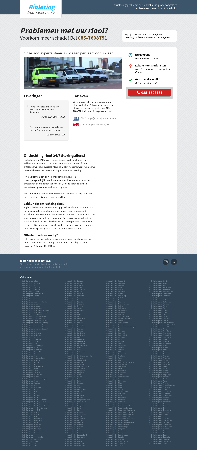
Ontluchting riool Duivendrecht (32, 437)
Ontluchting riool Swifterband (161, 302)
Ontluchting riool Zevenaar (160, 418)
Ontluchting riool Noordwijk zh (116, 335)
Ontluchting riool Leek (72, 410)
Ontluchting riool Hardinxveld (75, 335)
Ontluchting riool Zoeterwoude (161, 427)
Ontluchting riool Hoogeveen (75, 370)
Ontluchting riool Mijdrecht (115, 302)
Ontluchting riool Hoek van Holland (77, 366)
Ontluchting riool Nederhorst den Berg (119, 318)
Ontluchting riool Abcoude (31, 287)
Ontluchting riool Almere (30, 300)
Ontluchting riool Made (114, 287)
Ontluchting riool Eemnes (74, 281)
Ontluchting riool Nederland (115, 321)
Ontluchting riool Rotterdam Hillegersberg (120, 410)
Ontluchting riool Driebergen (31, 429)
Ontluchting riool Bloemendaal (32, 366)
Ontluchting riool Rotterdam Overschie (119, 418)
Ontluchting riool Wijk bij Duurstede (163, 385)
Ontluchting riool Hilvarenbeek (75, 360)
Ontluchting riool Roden (114, 389)
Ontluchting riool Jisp (72, 385)
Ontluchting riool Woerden (160, 397)
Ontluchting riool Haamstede (75, 327)
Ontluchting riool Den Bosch (31, 395)
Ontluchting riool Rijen (114, 383)
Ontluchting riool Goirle (73, 316)
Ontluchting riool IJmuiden (74, 383)
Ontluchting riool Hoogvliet (74, 372)
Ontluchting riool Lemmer (74, 422)
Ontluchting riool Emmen (74, 291)
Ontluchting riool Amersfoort (31, 304)
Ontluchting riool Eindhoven (74, 285)
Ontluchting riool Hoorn (73, 375)
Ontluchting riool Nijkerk (114, 329)
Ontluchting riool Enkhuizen (74, 294)
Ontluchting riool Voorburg (160, 360)
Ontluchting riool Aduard (30, 291)
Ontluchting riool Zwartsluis (160, 439)
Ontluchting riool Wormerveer (161, 402)
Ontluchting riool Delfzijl (30, 393)
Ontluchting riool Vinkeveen (160, 352)
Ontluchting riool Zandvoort (160, 412)
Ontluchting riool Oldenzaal (115, 352)
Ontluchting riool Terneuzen (160, 304)
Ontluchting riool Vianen (159, 350)
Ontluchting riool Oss (113, 360)
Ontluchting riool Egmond (74, 283)
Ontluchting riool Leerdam (74, 412)
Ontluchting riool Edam (30, 441)
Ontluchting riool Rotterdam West (117, 420)
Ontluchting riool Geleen (73, 308)
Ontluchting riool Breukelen (31, 372)
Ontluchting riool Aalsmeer (31, 283)
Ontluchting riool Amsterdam (32, 308)
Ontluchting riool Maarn (73, 441)
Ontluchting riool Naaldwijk (115, 312)
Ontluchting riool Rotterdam (116, 402)
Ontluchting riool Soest (158, 285)
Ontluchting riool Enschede (74, 296)
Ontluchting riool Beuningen (31, 360)
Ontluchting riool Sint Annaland (117, 441)
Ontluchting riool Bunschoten (32, 375)
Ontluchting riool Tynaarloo (160, 312)
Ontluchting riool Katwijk (73, 393)
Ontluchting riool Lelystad (74, 420)
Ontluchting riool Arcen (30, 337)
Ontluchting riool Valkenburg (161, 331)
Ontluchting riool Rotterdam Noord (118, 416)
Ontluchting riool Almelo (30, 298)
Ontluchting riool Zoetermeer (161, 424)
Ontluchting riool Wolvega (160, 399)
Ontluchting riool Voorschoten (161, 364)
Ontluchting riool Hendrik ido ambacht (78, 356)
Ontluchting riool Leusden (74, 424)
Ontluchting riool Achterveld (31, 289)
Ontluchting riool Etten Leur (74, 302)
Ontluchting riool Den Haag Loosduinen (35, 406)
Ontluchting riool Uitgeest (159, 316)
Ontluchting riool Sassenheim (116, 431)
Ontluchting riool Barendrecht (32, 350)
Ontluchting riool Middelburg (116, 296)
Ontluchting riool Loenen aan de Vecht (78, 433)
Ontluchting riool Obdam (114, 343)
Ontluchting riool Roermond (116, 393)
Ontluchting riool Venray (159, 348)
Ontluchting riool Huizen (73, 381)
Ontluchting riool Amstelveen (31, 306)
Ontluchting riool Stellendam (160, 300)
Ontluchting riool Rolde (114, 395)
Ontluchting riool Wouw (159, 404)
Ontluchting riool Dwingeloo (31, 439)
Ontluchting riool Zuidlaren (160, 431)
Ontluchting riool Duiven (30, 435)
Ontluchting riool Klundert (74, 397)
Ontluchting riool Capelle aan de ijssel (34, 379)
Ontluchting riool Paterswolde (116, 366)
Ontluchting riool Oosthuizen (116, 356)
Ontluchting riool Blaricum (31, 364)
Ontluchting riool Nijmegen (115, 331)
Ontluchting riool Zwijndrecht (161, 441)
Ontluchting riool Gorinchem (75, 318)
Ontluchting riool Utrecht (159, 321)
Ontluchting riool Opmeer (115, 358)
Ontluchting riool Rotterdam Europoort (119, 408)
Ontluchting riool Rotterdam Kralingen (119, 412)
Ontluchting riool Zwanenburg (161, 437)
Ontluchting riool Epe (72, 298)
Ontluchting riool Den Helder (31, 410)
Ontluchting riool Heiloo (73, 350)
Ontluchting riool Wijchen (159, 383)
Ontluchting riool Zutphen (159, 433)
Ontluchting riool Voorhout (160, 362)
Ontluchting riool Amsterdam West (33, 325)
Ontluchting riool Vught (159, 368)
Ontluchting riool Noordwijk (115, 333)
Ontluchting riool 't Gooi (30, 281)
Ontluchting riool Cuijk (29, 385)
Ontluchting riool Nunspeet (115, 341)
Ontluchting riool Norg (114, 339)
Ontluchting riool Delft (29, 391)
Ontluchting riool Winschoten (161, 391)
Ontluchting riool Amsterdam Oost (33, 318)
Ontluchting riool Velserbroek (161, 343)
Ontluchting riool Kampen (74, 391)
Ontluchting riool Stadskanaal (161, 294)
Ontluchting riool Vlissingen (160, 356)
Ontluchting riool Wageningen (161, 375)
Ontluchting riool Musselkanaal (116, 310)
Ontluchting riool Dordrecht (31, 424)
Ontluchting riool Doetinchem (32, 420)
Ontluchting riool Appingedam (32, 335)
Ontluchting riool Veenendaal (161, 335)
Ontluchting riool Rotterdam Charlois (119, 406)
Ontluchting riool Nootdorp (115, 337)
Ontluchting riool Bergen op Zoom (33, 358)
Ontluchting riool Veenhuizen (161, 337)
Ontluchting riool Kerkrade (74, 395)
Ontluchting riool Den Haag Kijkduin (34, 402)
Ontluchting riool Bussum (30, 377)
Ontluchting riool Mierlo (114, 300)
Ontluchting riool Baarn (30, 348)
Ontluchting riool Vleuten (159, 354)
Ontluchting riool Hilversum (74, 362)
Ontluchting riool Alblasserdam (32, 294)
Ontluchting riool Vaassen (159, 329)
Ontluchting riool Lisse (72, 429)
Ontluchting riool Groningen (74, 325)
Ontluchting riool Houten (73, 377)
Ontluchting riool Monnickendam (117, 304)
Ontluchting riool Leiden (73, 416)
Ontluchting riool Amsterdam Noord (34, 316)
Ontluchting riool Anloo (30, 331)
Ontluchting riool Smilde (159, 281)
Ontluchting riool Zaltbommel (161, 410)
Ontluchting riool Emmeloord (75, 289)
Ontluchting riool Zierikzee (160, 422)
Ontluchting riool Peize (114, 368)
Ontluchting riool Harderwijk (75, 333)
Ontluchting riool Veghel (159, 339)
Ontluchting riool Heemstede (75, 341)
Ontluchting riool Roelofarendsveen (118, 391)
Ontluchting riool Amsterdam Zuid (33, 327)
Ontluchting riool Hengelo (74, 358)
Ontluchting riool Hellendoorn (75, 352)
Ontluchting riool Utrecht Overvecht (163, 327)
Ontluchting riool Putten (114, 375)
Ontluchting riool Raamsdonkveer (117, 377)
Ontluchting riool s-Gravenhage (117, 427)
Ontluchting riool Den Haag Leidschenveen (36, 404)
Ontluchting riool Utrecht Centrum (162, 323)
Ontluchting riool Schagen (115, 433)
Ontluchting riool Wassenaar (160, 377)
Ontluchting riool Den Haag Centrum (34, 399)
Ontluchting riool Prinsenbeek (116, 370)
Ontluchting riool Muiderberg (116, 308)
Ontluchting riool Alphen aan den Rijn (34, 302)
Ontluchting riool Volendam (160, 358)
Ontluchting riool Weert (159, 379)
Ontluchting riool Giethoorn (74, 310)
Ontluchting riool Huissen (73, 379)
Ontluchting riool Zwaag (159, 435)
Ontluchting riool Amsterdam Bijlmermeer (36, 310)
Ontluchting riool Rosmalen (115, 399)
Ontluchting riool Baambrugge (32, 345)
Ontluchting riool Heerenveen (75, 343)
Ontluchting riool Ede (29, 443)
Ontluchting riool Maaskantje (75, 445)
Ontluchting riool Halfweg (74, 331)
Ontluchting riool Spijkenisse (160, 289)
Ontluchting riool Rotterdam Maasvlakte (120, 414)
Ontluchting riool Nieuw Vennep (117, 323)
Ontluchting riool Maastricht (115, 285)
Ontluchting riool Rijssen (114, 385)
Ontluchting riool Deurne (30, 412)
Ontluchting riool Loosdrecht (75, 437)
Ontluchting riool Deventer (31, 414)
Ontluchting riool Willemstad (160, 387)
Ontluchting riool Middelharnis (116, 298)
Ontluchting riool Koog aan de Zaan (77, 399)
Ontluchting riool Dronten (30, 431)
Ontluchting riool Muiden (114, 306)
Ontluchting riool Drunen (30, 433)
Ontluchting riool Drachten (31, 427)
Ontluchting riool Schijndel (115, 439)
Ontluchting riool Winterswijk (160, 393)
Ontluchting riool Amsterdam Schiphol (35, 321)
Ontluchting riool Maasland (115, 281)
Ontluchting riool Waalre (159, 370)
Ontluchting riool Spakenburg (161, 287)
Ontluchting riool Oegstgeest (116, 345)
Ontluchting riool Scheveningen (117, 435)
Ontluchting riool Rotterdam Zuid (117, 424)
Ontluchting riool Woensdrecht (161, 395)
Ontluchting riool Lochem (74, 431)
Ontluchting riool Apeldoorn (31, 333)
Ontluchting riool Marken (114, 289)
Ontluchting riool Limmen (74, 427)
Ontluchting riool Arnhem (30, 341)
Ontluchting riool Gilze (73, 312)
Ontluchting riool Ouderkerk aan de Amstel (120, 362)
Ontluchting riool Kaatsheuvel (75, 389)
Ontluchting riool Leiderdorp (75, 418)
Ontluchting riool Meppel (114, 294)
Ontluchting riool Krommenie (75, 404)
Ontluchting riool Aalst (29, 285)
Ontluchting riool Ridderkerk (116, 381)
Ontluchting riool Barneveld (31, 352)
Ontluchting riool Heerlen (73, 348)
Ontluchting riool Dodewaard (32, 418)
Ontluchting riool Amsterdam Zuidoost (35, 329)
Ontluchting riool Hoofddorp (75, 368)
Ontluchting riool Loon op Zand (76, 435)
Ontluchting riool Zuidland (160, 429)
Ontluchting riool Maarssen (74, 443)
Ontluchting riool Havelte (73, 337)
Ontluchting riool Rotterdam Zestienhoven (120, 422)
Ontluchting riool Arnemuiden (32, 339)
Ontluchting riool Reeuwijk (115, 379)
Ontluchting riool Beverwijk (31, 362)
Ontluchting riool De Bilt (30, 389)
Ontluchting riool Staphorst (160, 296)
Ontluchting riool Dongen (30, 422)
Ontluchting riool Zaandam (160, 406)
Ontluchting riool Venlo (159, 345)
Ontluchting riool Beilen (30, 356)
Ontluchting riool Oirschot (115, 348)
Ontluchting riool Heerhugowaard (76, 345)
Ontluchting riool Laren (73, 408)
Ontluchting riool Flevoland (74, 304)
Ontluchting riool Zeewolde (160, 414)
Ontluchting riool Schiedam (115, 437)
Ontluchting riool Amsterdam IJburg (34, 314)
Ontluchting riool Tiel (158, 308)
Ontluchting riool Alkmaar (30, 296)
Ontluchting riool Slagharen (115, 443)
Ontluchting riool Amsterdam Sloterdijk (35, 323)
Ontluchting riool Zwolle (159, 443)
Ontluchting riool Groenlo (74, 323)
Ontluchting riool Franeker (74, 306)
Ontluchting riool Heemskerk (75, 339)
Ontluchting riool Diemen (30, 416)
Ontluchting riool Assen (29, 343)
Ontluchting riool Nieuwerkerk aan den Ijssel (121, 327)
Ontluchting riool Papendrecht (116, 364)
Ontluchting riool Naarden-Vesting (118, 316)
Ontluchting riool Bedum (30, 354)
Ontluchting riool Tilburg (159, 310)
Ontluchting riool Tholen (159, 306)
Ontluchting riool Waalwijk (160, 372)
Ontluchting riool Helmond (74, 354)
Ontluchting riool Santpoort (115, 429)
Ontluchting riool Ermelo (73, 300)
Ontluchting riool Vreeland (160, 366)
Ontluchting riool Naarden (115, 314)
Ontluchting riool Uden (158, 314)
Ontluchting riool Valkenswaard (161, 333)
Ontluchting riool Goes (73, 314)
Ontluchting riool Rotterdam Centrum (119, 404)
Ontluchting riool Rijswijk (114, 387)
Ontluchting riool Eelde (29, 445)
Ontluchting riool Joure (73, 387)
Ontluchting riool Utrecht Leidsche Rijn (164, 325)
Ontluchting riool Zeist (158, 416)
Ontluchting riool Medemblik (116, 291)
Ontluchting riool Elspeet (73, 287)
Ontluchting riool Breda (30, 370)
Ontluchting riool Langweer (74, 406)
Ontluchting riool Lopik (73, 439)
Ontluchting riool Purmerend (116, 372)
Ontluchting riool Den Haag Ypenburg (34, 408)
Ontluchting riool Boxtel (30, 368)
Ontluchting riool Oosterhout (116, 354)
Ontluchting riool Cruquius (31, 383)
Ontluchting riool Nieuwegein (116, 325)
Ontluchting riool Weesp (159, 381)
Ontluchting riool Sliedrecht (115, 445)
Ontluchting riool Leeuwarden (75, 414)
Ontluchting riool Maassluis (115, 283)
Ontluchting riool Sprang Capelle (162, 291)
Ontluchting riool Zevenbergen (161, 420)
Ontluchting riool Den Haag (31, 397)
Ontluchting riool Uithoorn (160, 318)
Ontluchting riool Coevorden (31, 381)
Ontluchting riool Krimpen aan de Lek (78, 402)
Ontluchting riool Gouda (73, 321)
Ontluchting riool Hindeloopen (75, 364)
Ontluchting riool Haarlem (74, 329)
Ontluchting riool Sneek (159, 283)
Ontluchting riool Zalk (158, 408)
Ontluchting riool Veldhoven (160, 341)
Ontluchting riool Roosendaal (116, 397)
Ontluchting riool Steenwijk (160, 298)
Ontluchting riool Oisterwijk (115, 350)
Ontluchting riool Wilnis (159, 389)
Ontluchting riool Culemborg (31, 387)
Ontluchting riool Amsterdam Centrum (35, 312)
